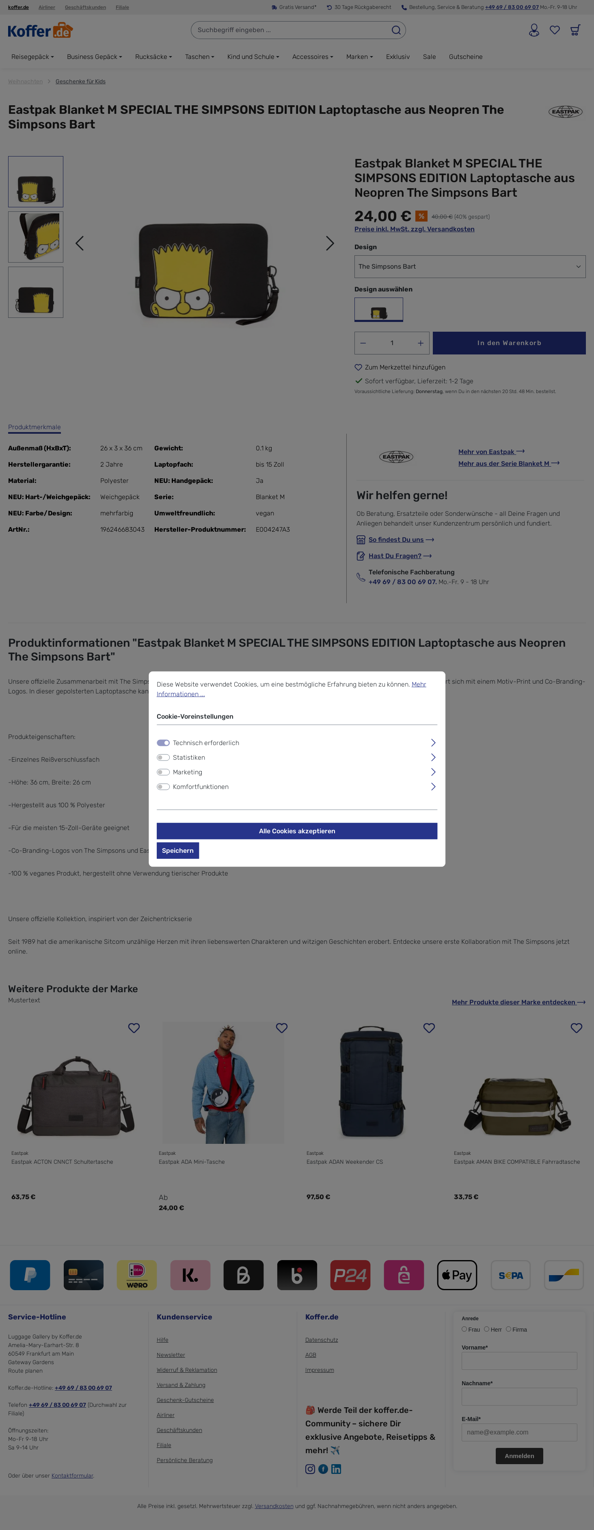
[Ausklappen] (433, 745)
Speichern (178, 854)
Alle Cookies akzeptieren (297, 834)
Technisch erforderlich (206, 746)
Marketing (187, 775)
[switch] (163, 761)
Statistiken (189, 761)
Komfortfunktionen (201, 790)
